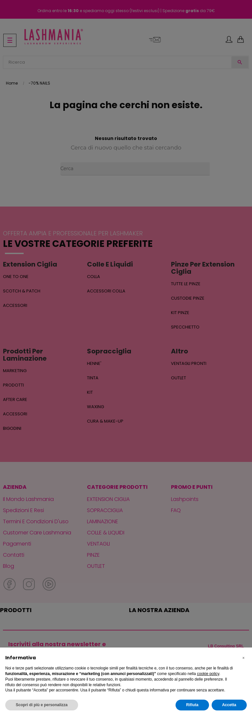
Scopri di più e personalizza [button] (42, 705)
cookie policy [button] (208, 673)
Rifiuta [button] (192, 705)
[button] (243, 658)
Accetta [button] (229, 705)
